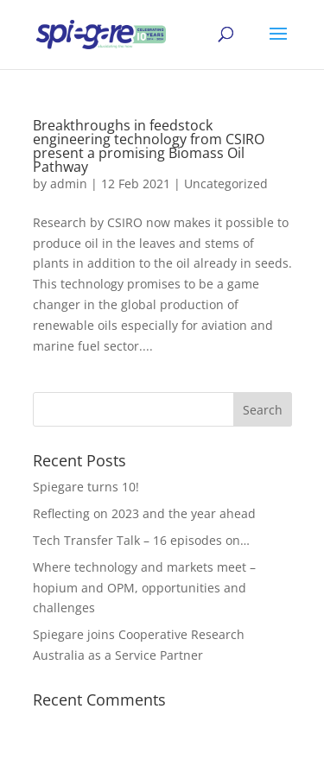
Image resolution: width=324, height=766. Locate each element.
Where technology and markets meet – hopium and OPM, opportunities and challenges (144, 588)
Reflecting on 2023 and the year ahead (144, 513)
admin (68, 183)
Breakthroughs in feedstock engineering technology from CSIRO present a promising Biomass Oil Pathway (148, 146)
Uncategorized (226, 183)
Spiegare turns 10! (86, 486)
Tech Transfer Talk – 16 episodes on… (141, 540)
